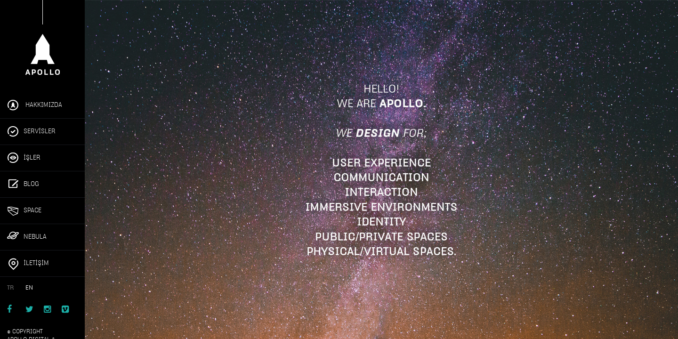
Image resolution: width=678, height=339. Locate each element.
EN (29, 287)
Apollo (42, 41)
